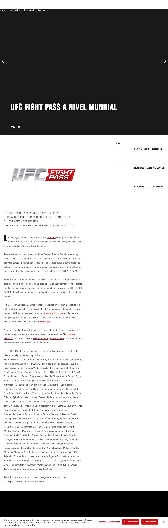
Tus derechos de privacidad (109, 522)
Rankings (19, 10)
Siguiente (163, 61)
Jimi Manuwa (44, 321)
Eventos (7, 10)
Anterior (4, 61)
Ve (141, 10)
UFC (22, 242)
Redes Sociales (129, 10)
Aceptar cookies (149, 522)
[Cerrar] (164, 522)
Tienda (153, 10)
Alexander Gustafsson (54, 313)
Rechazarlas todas (131, 522)
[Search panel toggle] (159, 10)
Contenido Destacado (48, 10)
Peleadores (31, 10)
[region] (84, 522)
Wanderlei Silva (40, 338)
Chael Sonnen (57, 338)
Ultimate (51, 237)
